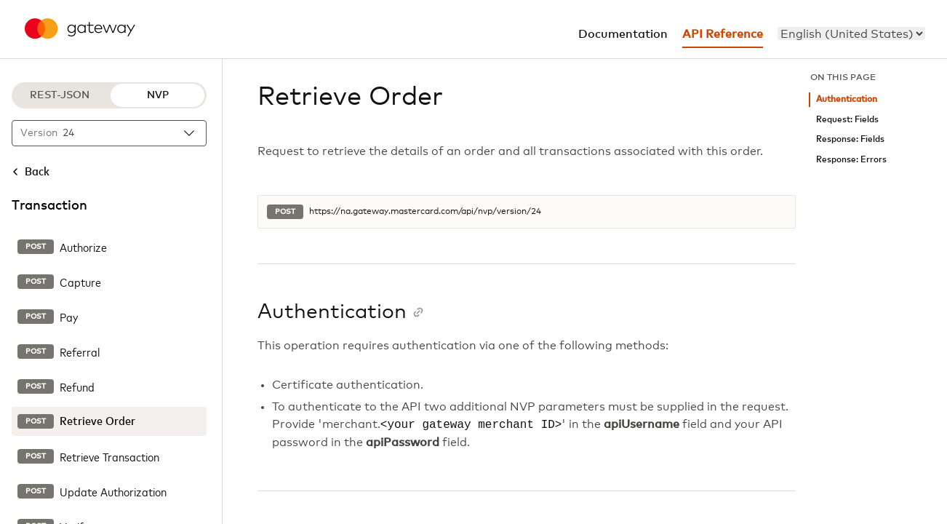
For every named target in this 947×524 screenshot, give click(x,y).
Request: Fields (847, 119)
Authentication (846, 99)
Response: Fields (850, 139)
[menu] (851, 33)
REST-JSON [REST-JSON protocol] (59, 95)
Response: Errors (851, 159)
